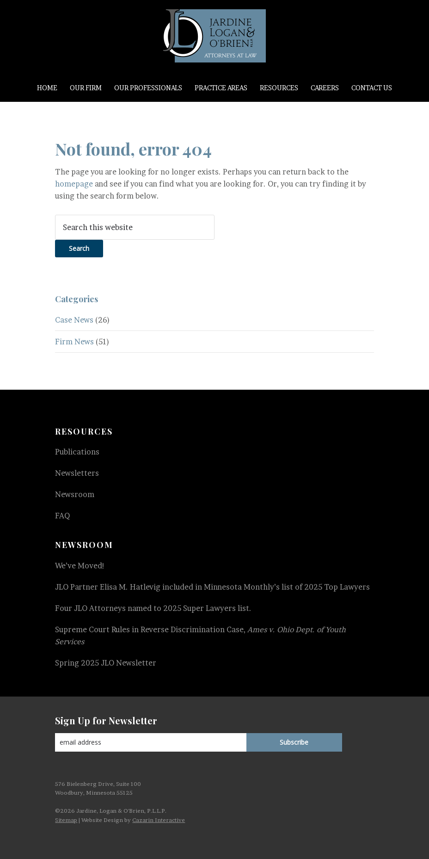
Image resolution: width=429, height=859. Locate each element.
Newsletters (77, 473)
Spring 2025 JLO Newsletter (105, 662)
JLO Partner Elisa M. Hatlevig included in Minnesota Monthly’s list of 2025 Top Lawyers (212, 586)
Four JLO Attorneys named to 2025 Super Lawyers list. (153, 608)
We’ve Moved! (80, 565)
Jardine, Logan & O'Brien (214, 35)
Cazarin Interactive (158, 819)
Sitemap (66, 819)
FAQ (62, 515)
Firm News (74, 341)
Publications (77, 451)
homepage (74, 183)
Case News (74, 319)
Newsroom (74, 494)
